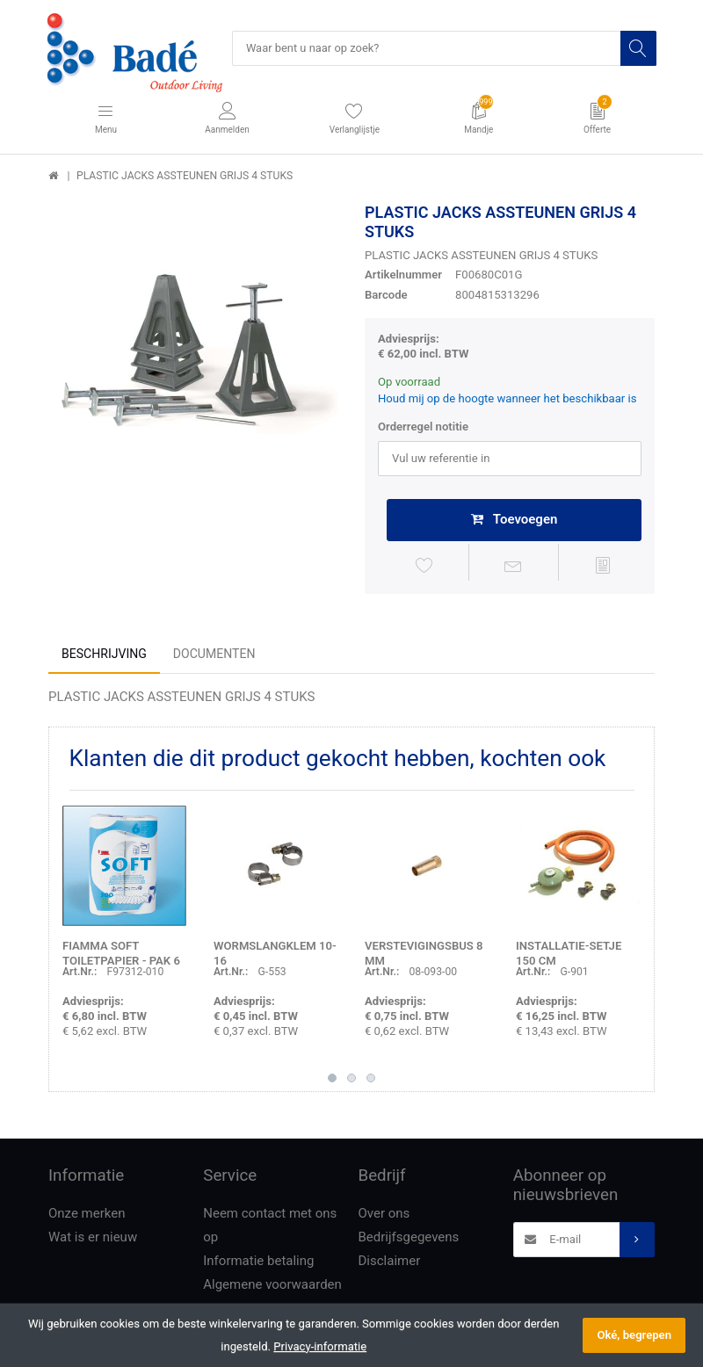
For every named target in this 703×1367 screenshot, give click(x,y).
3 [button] (370, 1080)
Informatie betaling (258, 1262)
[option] (193, 349)
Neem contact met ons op (270, 1227)
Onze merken (87, 1215)
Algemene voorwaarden (272, 1286)
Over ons (384, 1215)
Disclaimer (390, 1262)
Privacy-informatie (319, 1346)
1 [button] (332, 1080)
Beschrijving (104, 655)
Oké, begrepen (634, 1335)
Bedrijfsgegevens (409, 1239)
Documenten (214, 655)
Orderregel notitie (423, 427)
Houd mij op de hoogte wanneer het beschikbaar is (507, 399)
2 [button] (351, 1080)
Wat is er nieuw (92, 1239)
